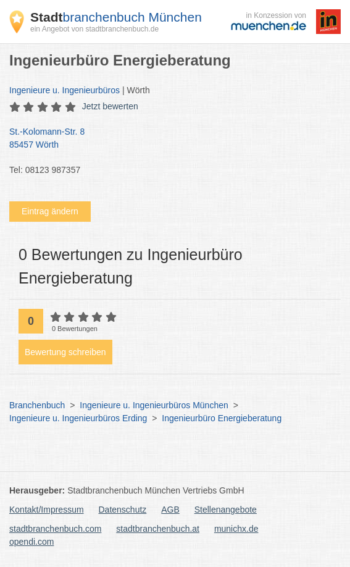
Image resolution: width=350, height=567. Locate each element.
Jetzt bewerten (110, 106)
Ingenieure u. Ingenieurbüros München (154, 405)
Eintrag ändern (50, 211)
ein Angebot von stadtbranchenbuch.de (94, 29)
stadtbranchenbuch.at (157, 529)
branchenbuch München (116, 17)
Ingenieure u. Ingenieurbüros (64, 90)
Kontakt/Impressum (46, 509)
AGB (170, 509)
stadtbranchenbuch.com (55, 529)
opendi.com (31, 542)
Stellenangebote (225, 509)
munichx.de (236, 529)
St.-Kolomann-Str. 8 (168, 139)
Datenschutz (123, 509)
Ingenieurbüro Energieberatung (221, 418)
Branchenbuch (37, 405)
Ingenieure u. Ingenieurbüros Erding (78, 418)
